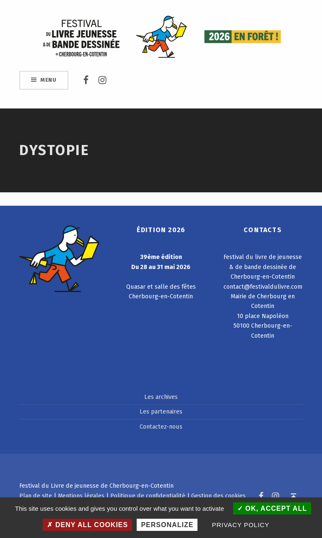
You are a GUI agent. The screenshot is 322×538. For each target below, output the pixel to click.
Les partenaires (161, 411)
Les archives (161, 397)
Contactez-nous (161, 426)
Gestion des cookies (218, 495)
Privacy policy (241, 524)
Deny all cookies (87, 524)
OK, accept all (272, 508)
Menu (48, 80)
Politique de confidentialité (147, 495)
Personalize (167, 524)
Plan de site (35, 495)
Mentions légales (81, 495)
